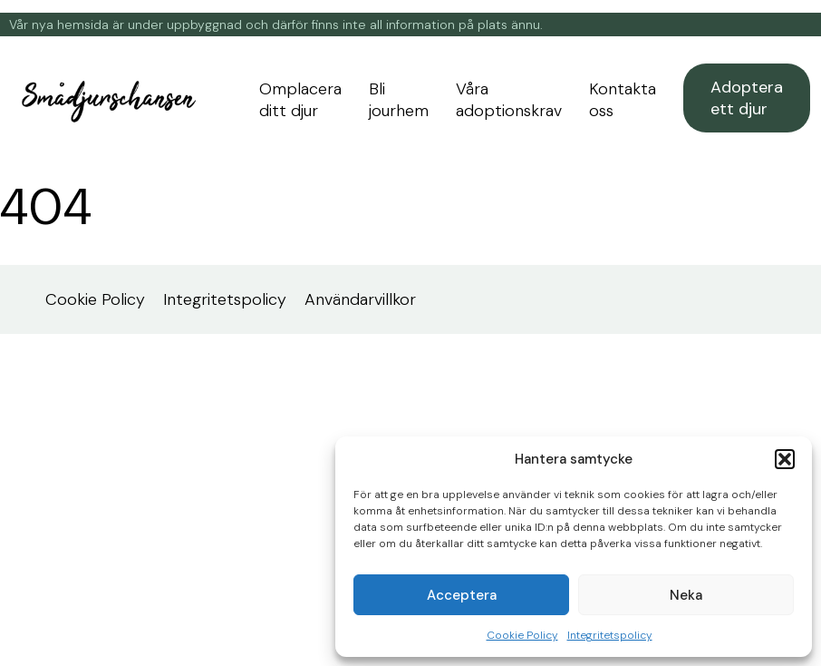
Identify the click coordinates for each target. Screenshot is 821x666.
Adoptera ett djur (746, 98)
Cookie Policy (522, 635)
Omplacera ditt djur (300, 100)
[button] (785, 459)
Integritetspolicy (609, 635)
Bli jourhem (399, 100)
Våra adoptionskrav (509, 100)
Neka (686, 595)
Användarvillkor (360, 299)
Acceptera (462, 595)
